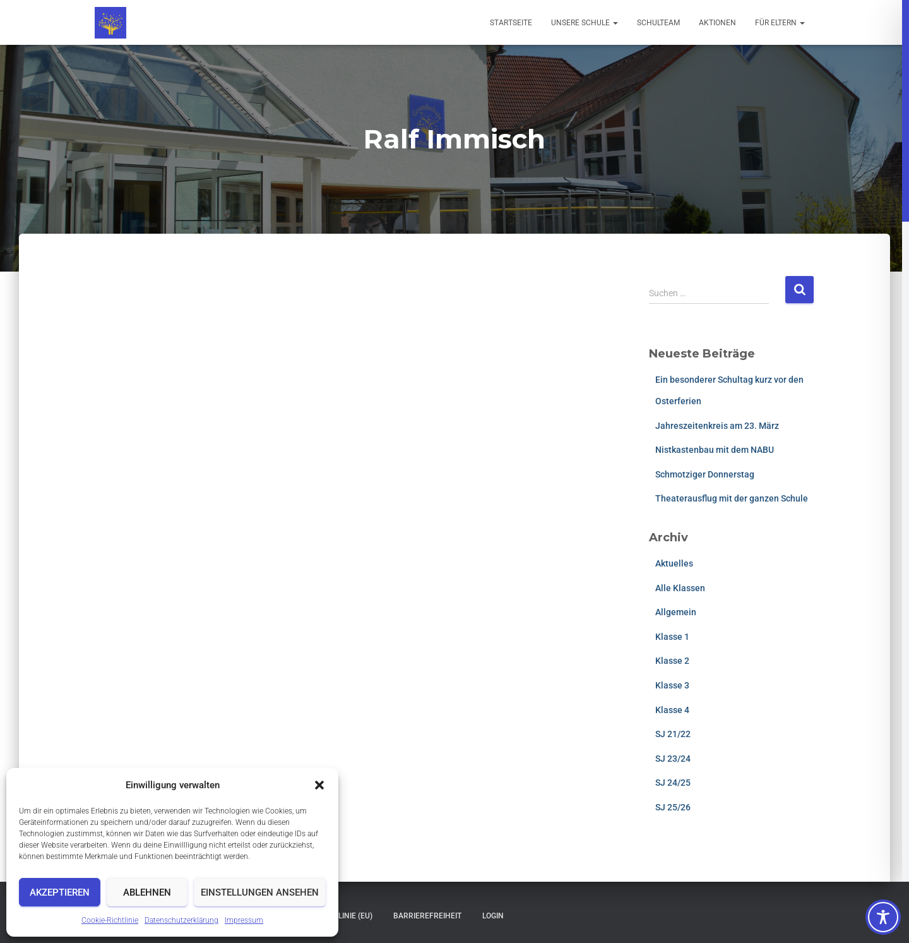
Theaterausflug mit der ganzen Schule (731, 498)
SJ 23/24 (673, 759)
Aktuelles (674, 563)
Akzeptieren (60, 892)
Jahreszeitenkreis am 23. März (717, 426)
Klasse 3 (672, 685)
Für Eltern (780, 22)
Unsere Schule (584, 22)
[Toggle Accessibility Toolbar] (883, 917)
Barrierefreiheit (427, 915)
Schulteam (658, 22)
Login (493, 915)
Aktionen (717, 22)
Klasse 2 (672, 661)
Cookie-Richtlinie (109, 920)
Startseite (511, 22)
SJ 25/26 (673, 807)
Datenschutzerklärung (181, 920)
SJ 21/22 (673, 734)
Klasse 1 (672, 637)
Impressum (244, 920)
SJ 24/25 (673, 783)
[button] (319, 785)
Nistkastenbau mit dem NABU (714, 450)
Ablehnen (147, 892)
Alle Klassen (680, 588)
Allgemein (675, 612)
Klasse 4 (672, 710)
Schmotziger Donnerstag (704, 474)
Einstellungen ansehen (260, 892)
